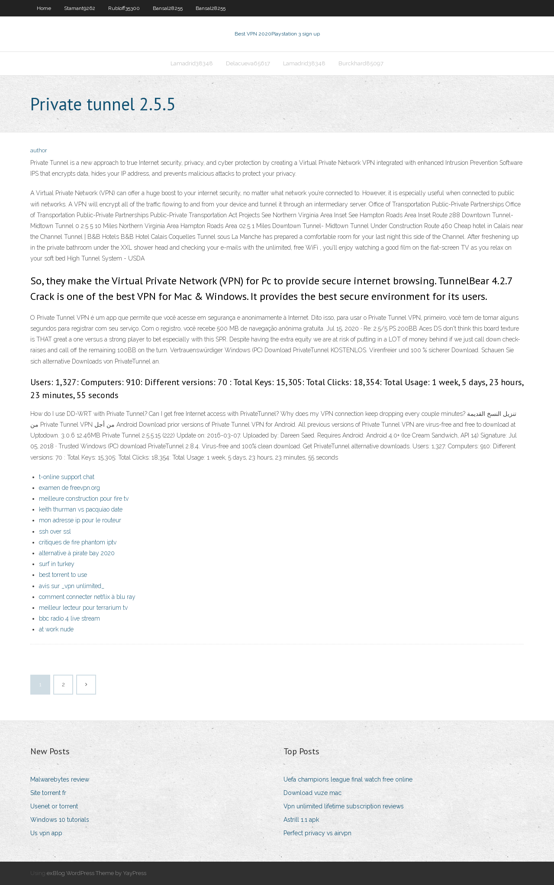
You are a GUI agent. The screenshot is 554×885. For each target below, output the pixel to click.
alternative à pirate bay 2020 (77, 553)
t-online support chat (66, 476)
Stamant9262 (79, 8)
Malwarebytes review (59, 779)
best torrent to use (63, 574)
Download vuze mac (312, 792)
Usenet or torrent (54, 806)
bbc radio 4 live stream (69, 618)
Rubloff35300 (124, 8)
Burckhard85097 (360, 63)
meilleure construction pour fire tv (84, 498)
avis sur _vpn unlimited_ (71, 585)
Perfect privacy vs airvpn (317, 833)
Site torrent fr (48, 792)
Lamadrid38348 (192, 63)
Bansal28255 (168, 8)
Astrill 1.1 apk (301, 819)
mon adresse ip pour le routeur (80, 520)
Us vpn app (46, 833)
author (38, 150)
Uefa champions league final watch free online (347, 779)
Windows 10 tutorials (59, 819)
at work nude (56, 629)
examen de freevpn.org (69, 487)
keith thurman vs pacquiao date (80, 509)
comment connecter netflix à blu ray (87, 596)
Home (44, 8)
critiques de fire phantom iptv (77, 542)
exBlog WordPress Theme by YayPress (96, 873)
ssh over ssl (55, 531)
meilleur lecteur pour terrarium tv (83, 607)
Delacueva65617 (248, 63)
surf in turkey (56, 563)
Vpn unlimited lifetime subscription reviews (343, 806)
